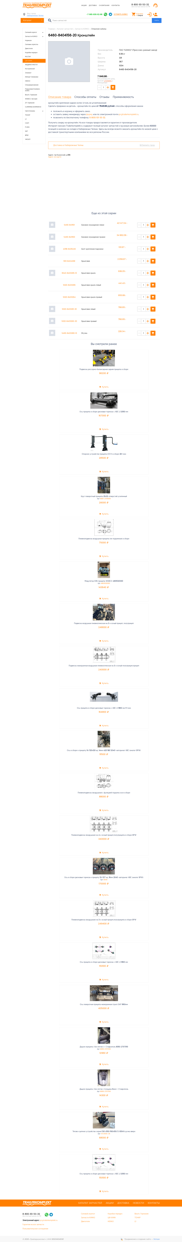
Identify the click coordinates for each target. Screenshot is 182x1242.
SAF (26, 131)
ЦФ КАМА (28, 61)
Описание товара (59, 97)
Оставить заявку (121, 14)
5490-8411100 (69, 237)
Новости (138, 1203)
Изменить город (147, 145)
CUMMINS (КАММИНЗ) (33, 107)
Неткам (156, 1239)
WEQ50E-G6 (105, 1134)
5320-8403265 (69, 285)
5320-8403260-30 (69, 321)
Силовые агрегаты (31, 44)
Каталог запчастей (71, 5)
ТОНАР (27, 115)
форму (89, 114)
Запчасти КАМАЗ (31, 36)
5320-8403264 (69, 297)
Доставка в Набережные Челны (68, 145)
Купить (103, 386)
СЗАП (27, 123)
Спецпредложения (31, 85)
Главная (51, 29)
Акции (84, 5)
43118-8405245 (69, 249)
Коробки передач (31, 52)
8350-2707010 (105, 1049)
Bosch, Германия (31, 95)
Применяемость (123, 97)
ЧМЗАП (27, 139)
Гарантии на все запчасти (33, 1224)
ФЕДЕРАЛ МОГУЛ (31, 65)
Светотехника (30, 111)
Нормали (28, 40)
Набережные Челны (35, 15)
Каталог (27, 20)
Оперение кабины (98, 29)
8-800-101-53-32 (140, 4)
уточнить (108, 81)
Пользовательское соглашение (35, 1229)
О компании (104, 5)
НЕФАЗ (27, 81)
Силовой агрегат (31, 32)
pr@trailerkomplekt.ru (129, 114)
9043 (105, 880)
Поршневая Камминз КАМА (32, 90)
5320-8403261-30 (69, 309)
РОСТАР (28, 57)
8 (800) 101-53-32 (97, 117)
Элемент (28, 73)
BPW (27, 135)
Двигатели (29, 48)
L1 (25, 119)
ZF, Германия (29, 103)
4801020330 (105, 583)
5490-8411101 (69, 225)
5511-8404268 (69, 261)
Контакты (116, 5)
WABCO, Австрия (31, 99)
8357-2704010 (105, 499)
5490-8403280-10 (69, 333)
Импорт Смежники (31, 77)
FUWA (27, 127)
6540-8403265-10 (69, 273)
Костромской (30, 69)
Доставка (93, 5)
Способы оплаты (85, 97)
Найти (156, 20)
